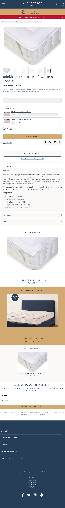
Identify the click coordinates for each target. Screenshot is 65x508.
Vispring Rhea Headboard (32, 339)
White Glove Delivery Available (34, 159)
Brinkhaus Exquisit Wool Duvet (21, 112)
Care (5, 222)
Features (7, 215)
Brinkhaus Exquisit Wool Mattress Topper (32, 374)
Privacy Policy (30, 414)
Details (6, 170)
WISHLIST (7, 143)
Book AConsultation (34, 12)
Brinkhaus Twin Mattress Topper (32, 280)
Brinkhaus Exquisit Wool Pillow (21, 119)
